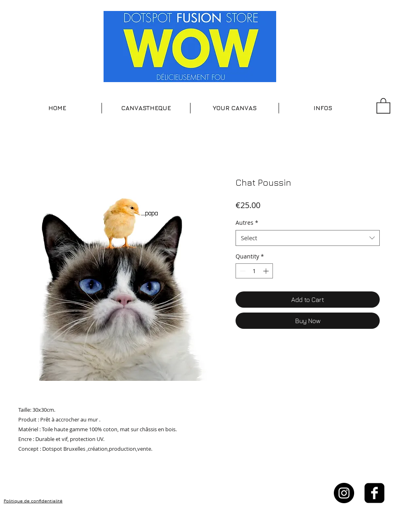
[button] (146, 108)
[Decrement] (242, 271)
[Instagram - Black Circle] (344, 493)
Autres (247, 222)
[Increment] (267, 271)
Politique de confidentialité (33, 500)
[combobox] (308, 238)
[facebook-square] (374, 493)
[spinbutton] (254, 271)
